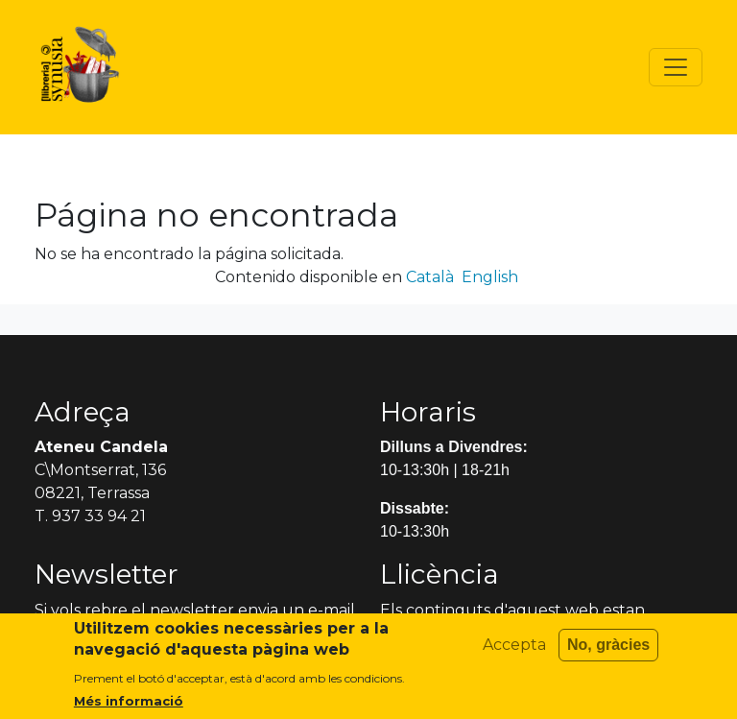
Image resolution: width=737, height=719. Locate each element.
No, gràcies (608, 653)
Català (430, 277)
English (490, 277)
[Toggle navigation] (675, 67)
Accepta (514, 653)
